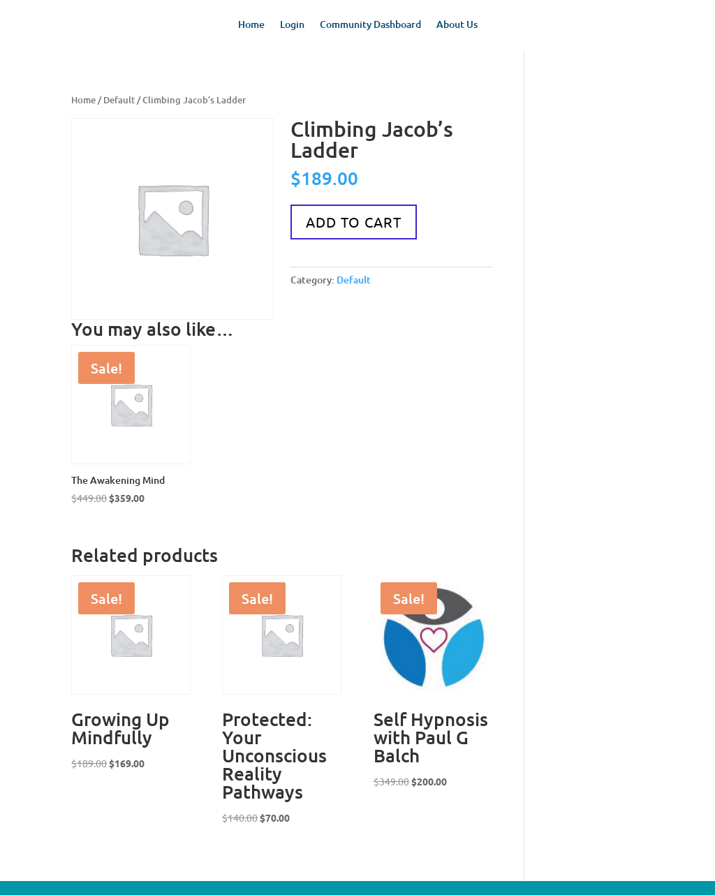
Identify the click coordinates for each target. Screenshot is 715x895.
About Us (457, 25)
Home (251, 25)
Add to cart (353, 221)
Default (119, 100)
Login (292, 25)
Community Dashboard (370, 25)
